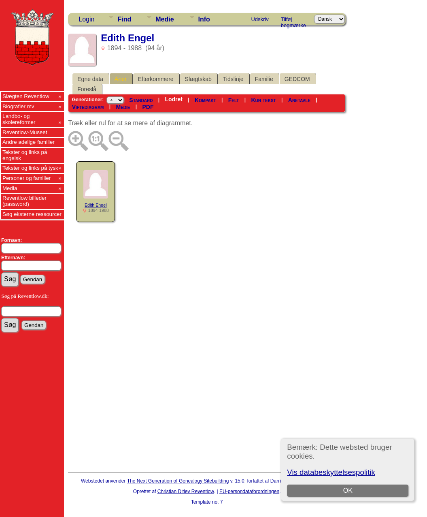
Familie (264, 79)
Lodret (174, 99)
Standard (141, 100)
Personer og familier (26, 178)
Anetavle (299, 100)
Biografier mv (18, 106)
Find (124, 19)
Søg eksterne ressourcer (32, 214)
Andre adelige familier (28, 142)
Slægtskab (198, 79)
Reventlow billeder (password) (24, 201)
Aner (121, 79)
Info (204, 19)
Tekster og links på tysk (30, 168)
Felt (233, 100)
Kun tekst (263, 100)
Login (86, 19)
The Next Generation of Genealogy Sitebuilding (178, 481)
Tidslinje (233, 79)
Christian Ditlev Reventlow (185, 491)
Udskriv (259, 19)
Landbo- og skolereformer (18, 119)
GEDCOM (297, 79)
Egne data (90, 79)
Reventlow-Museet (24, 132)
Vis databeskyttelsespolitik (331, 472)
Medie (164, 19)
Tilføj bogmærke (293, 20)
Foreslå (86, 89)
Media (9, 188)
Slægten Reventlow (25, 96)
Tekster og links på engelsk (24, 155)
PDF (148, 107)
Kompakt (205, 100)
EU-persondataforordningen (249, 491)
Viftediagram (88, 107)
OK (348, 490)
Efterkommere (156, 79)
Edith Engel (96, 205)
